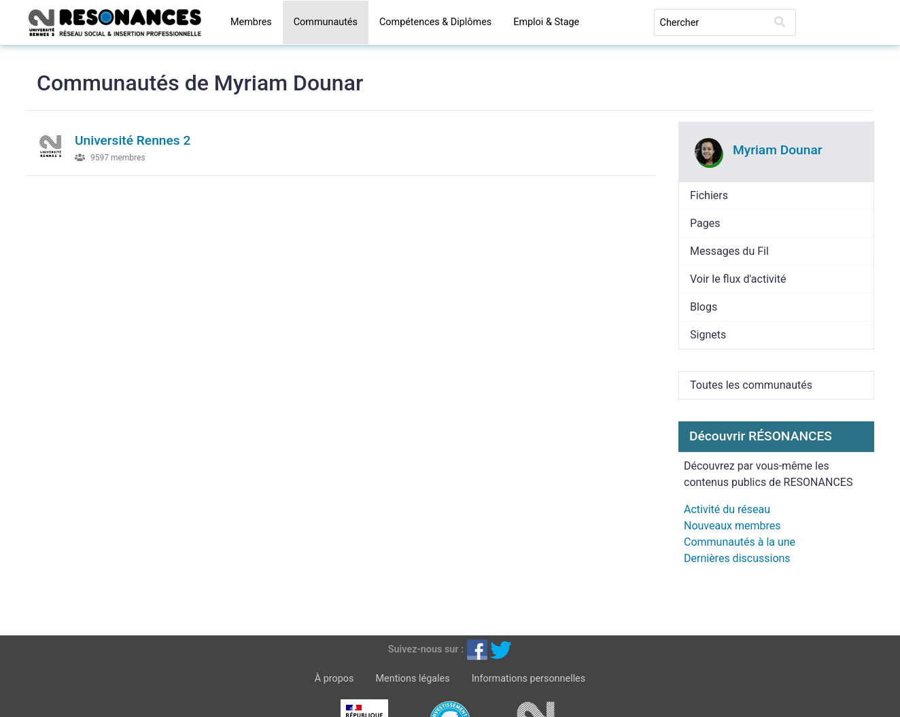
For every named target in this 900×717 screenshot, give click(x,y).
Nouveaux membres (732, 525)
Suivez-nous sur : (426, 649)
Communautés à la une (739, 542)
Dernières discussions (737, 558)
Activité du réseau (727, 509)
